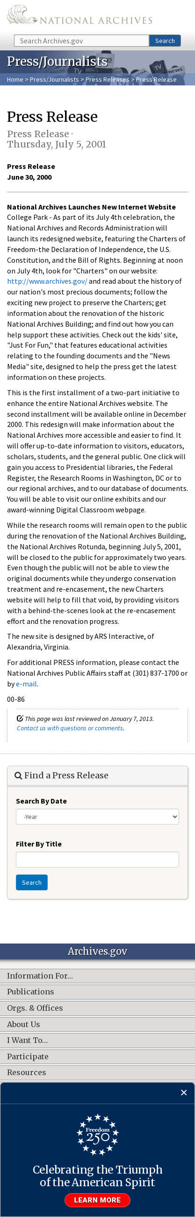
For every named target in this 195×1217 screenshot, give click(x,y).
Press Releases (108, 79)
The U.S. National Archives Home (79, 16)
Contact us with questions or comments (70, 728)
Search (165, 40)
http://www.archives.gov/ (47, 281)
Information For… (40, 976)
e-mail (26, 683)
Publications (30, 992)
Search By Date (41, 800)
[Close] (184, 1093)
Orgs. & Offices (35, 1008)
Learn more (97, 1200)
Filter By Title (39, 843)
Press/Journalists (54, 79)
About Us (23, 1025)
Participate (28, 1057)
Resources (26, 1073)
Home (15, 79)
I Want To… (27, 1040)
